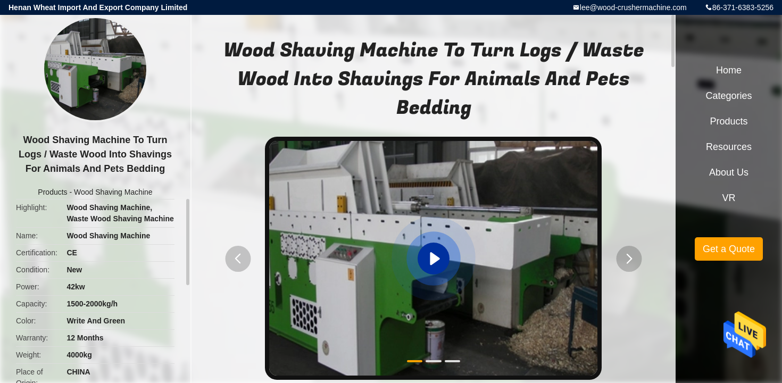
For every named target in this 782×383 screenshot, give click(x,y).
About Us (728, 172)
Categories (728, 95)
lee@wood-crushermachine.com (633, 7)
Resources (729, 146)
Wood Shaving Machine (113, 192)
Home (729, 70)
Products (52, 192)
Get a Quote (729, 249)
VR (728, 198)
